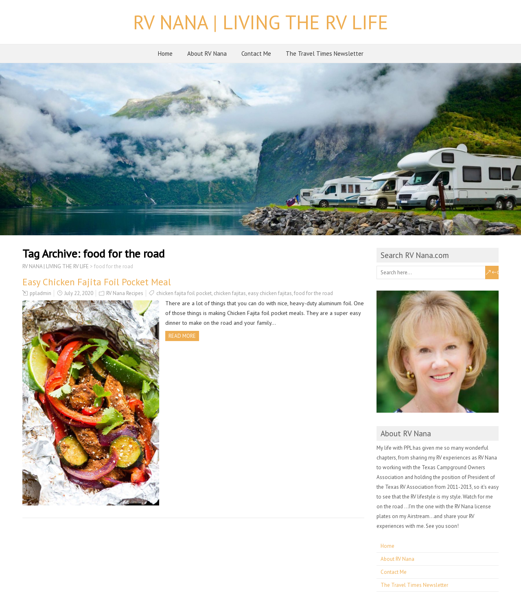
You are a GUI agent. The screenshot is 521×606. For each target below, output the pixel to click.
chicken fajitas (230, 293)
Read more (182, 336)
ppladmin (40, 293)
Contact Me (256, 53)
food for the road (313, 293)
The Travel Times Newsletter (324, 53)
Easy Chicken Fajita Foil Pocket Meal (96, 282)
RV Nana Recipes (124, 293)
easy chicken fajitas (270, 293)
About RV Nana (207, 53)
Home (165, 53)
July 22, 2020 (78, 293)
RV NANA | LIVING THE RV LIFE (260, 22)
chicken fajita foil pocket (184, 293)
